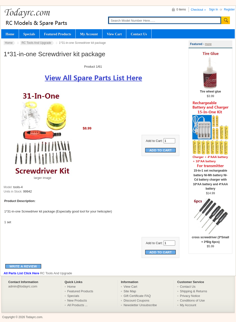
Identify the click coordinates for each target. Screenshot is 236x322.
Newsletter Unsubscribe (140, 305)
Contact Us (139, 34)
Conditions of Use (192, 300)
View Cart (114, 34)
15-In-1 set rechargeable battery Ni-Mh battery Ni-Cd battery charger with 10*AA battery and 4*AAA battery (210, 178)
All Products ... (77, 305)
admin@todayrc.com (22, 286)
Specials (29, 34)
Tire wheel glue (210, 90)
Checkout (197, 9)
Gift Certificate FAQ (137, 296)
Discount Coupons (136, 300)
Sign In (213, 9)
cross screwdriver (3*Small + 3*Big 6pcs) (210, 238)
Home (10, 34)
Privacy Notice (190, 296)
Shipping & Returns (193, 291)
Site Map (130, 291)
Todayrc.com (34, 317)
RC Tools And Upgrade (36, 43)
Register (229, 9)
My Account (89, 34)
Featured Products (57, 34)
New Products (77, 300)
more (208, 44)
